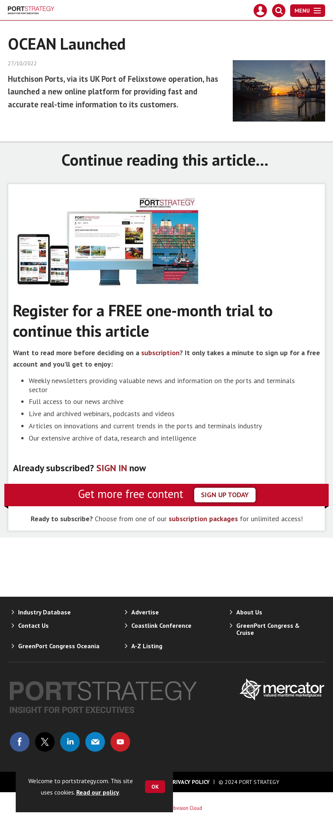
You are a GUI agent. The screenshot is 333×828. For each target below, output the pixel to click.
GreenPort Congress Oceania (58, 646)
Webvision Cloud (184, 808)
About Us (249, 612)
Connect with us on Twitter (45, 742)
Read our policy (97, 792)
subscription (160, 352)
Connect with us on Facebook (19, 742)
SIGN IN (111, 468)
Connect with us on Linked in (70, 742)
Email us (95, 742)
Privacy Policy (189, 782)
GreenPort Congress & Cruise (268, 628)
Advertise (145, 612)
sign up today (225, 494)
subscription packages (203, 518)
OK (155, 786)
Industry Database (44, 612)
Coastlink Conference (161, 625)
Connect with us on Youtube (120, 742)
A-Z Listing (146, 646)
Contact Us (33, 625)
